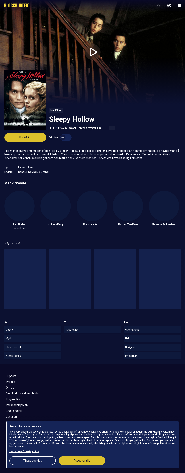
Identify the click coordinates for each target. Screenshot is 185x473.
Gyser (72, 128)
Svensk (45, 171)
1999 (52, 128)
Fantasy (82, 128)
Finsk (29, 171)
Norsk (36, 171)
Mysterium (94, 128)
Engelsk (8, 171)
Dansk (21, 171)
